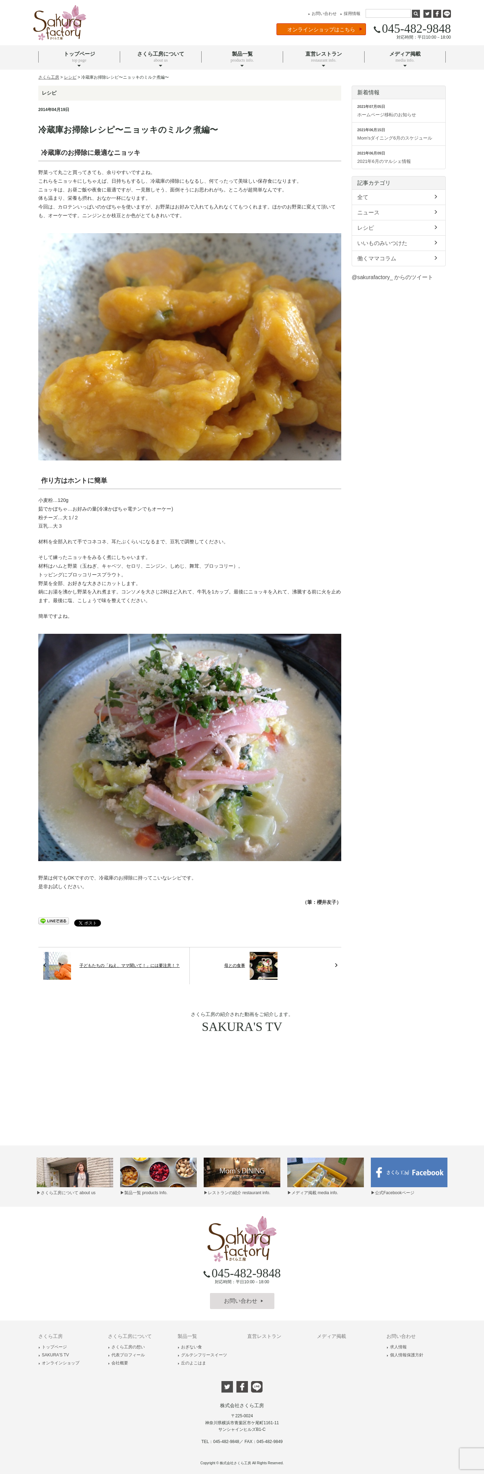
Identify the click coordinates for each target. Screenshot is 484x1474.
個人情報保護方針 (405, 1355)
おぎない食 (190, 1347)
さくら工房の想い (126, 1347)
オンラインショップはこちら (324, 29)
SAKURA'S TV (53, 1355)
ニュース (398, 211)
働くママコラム (398, 257)
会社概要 (118, 1363)
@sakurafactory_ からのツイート (392, 277)
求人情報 (397, 1347)
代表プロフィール (126, 1355)
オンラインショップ (58, 1363)
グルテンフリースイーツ (202, 1355)
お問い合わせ (321, 13)
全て (398, 196)
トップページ (52, 1347)
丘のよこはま (192, 1363)
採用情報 (349, 13)
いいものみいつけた (398, 242)
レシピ (398, 227)
